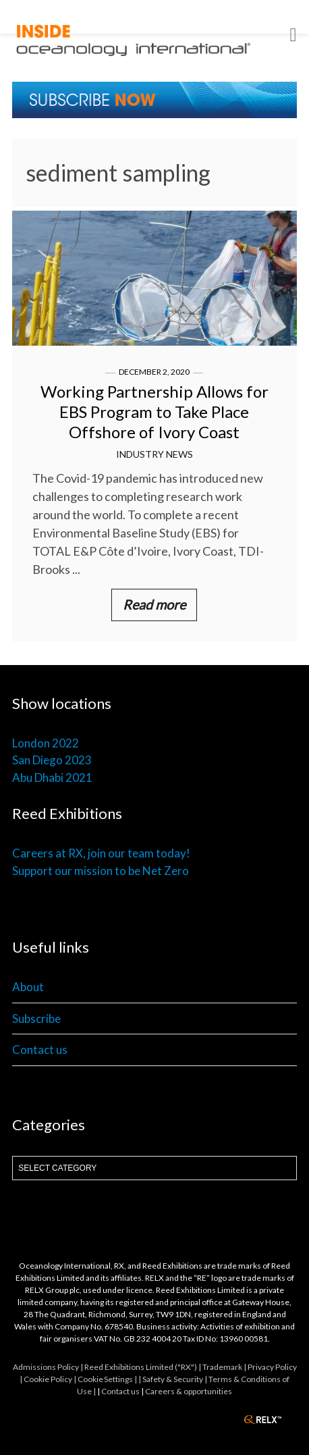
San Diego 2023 (52, 760)
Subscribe (36, 1018)
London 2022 (45, 743)
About (28, 987)
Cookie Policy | (51, 1379)
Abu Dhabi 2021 (52, 777)
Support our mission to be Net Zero (100, 871)
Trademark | (225, 1367)
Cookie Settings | (108, 1379)
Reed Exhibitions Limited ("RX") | (143, 1367)
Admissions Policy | (48, 1367)
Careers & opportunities (188, 1391)
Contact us (39, 1049)
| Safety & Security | (173, 1379)
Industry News (154, 454)
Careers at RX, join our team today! (101, 853)
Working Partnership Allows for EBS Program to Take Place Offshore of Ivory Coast (154, 411)
